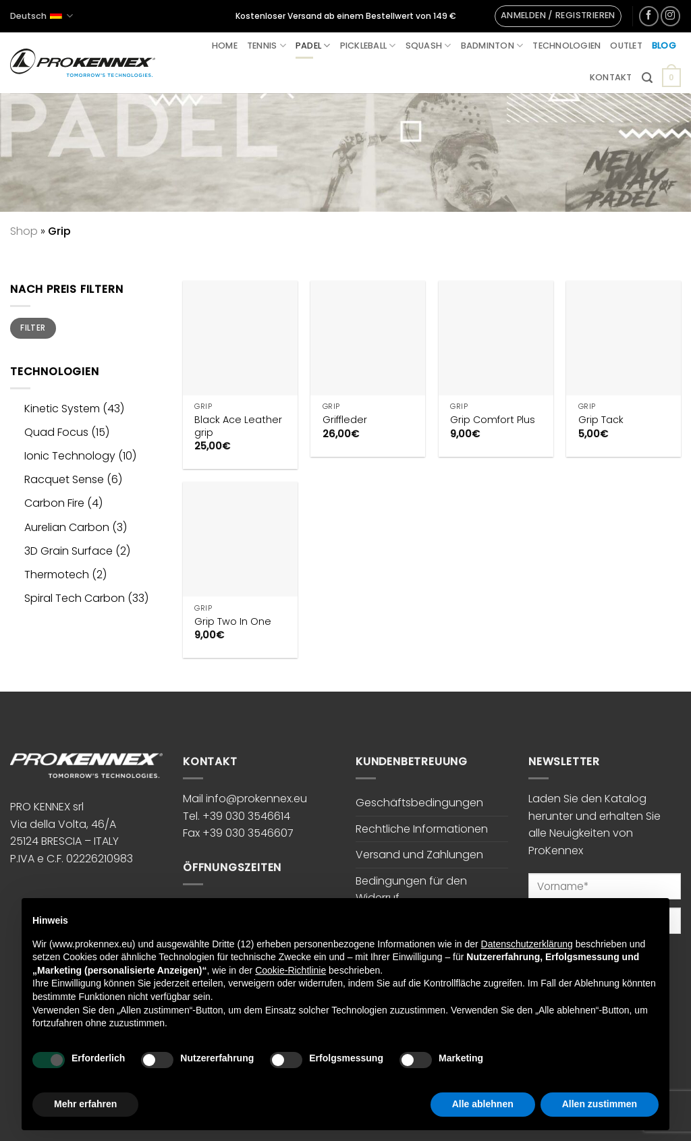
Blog (664, 45)
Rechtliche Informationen (422, 829)
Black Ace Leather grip (238, 426)
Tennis (266, 45)
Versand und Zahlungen (419, 854)
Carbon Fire (54, 503)
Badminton (492, 45)
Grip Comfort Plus (492, 420)
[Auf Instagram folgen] (670, 16)
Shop (24, 231)
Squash (428, 45)
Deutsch (41, 15)
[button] (558, 16)
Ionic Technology (69, 456)
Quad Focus (56, 432)
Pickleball (368, 45)
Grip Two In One (232, 621)
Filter (32, 328)
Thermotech (56, 574)
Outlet (626, 45)
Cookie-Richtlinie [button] (290, 970)
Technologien (566, 45)
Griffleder (345, 420)
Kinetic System (62, 408)
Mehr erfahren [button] (85, 1103)
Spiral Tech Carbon (74, 598)
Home (225, 45)
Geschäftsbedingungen (419, 802)
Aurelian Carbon (66, 527)
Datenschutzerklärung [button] (527, 944)
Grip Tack (601, 420)
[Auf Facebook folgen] (649, 16)
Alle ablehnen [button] (483, 1103)
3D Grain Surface (68, 551)
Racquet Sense (64, 479)
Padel (313, 45)
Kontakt (611, 77)
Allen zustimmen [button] (599, 1103)
